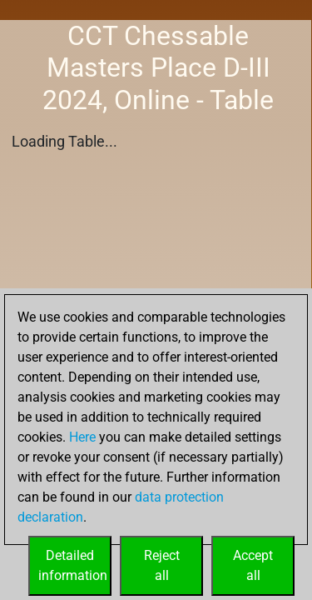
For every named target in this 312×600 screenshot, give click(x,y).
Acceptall (253, 565)
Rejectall (162, 565)
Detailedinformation (72, 565)
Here (82, 437)
